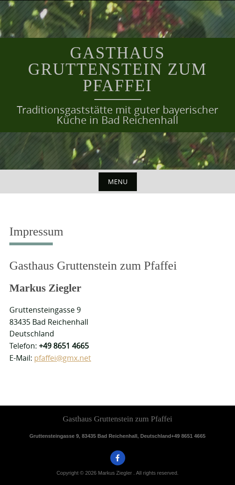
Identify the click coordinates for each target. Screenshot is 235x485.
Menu (118, 181)
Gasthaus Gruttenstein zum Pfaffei (117, 69)
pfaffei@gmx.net (62, 358)
